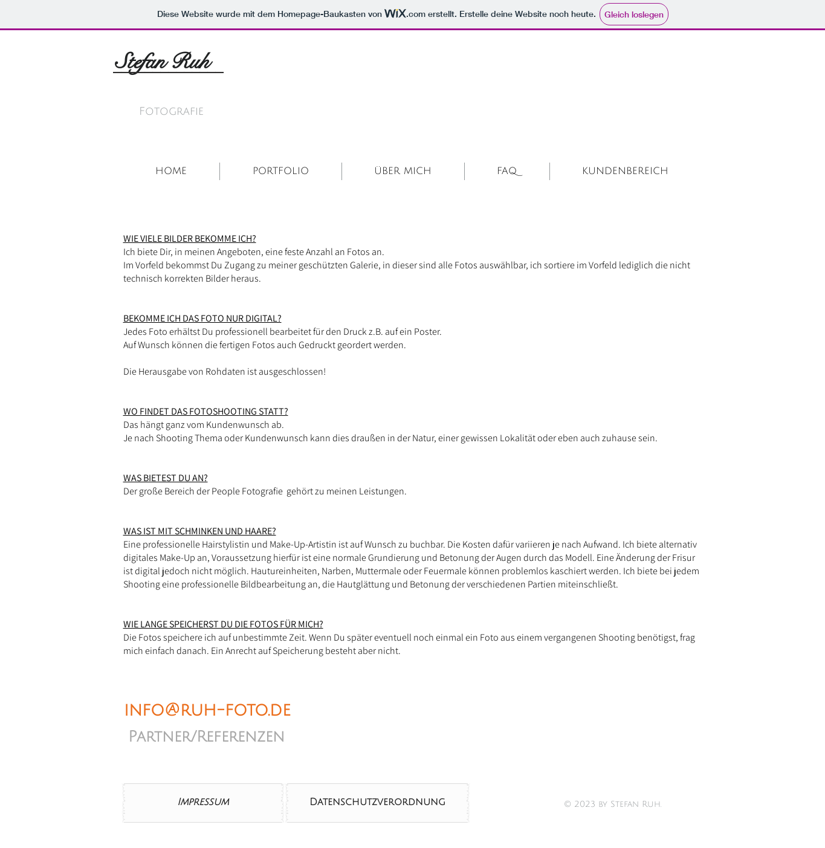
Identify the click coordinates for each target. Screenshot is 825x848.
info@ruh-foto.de (207, 710)
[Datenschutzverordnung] (377, 803)
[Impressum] (203, 803)
